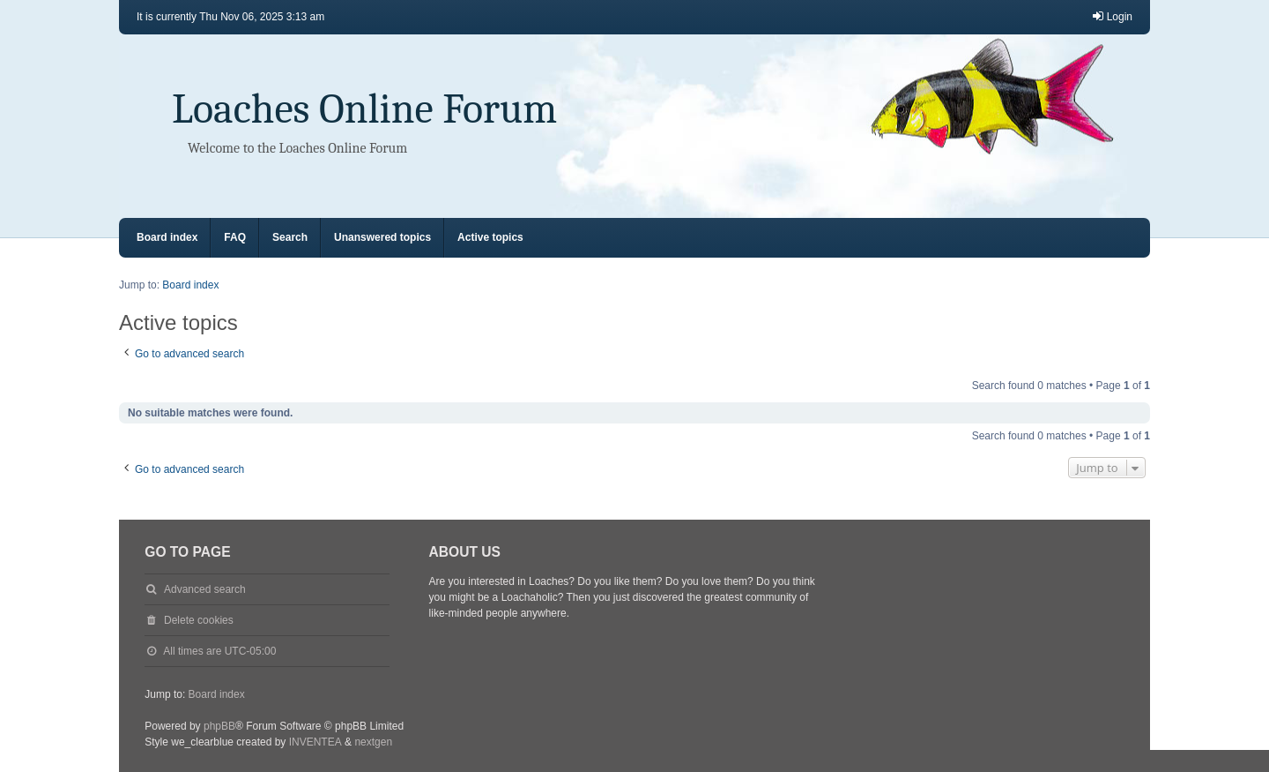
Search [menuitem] (290, 237)
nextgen (373, 742)
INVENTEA (315, 742)
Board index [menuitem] (167, 237)
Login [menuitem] (1111, 16)
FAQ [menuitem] (235, 237)
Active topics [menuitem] (490, 237)
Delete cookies (199, 620)
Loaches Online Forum (364, 109)
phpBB (219, 726)
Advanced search (205, 589)
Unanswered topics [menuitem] (382, 237)
